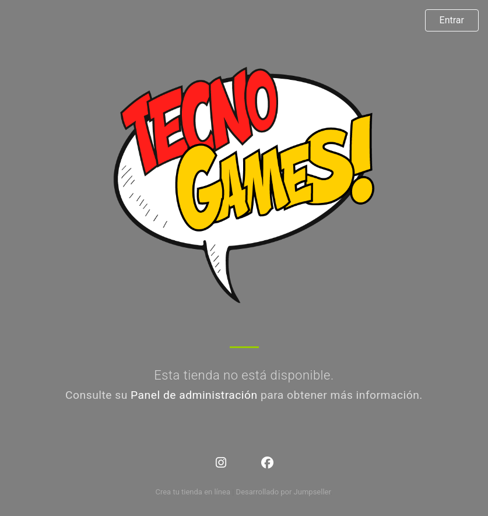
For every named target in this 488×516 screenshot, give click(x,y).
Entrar (452, 20)
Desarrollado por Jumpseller (283, 491)
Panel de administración (194, 395)
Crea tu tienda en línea (193, 491)
